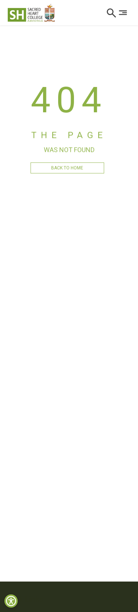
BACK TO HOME (67, 171)
